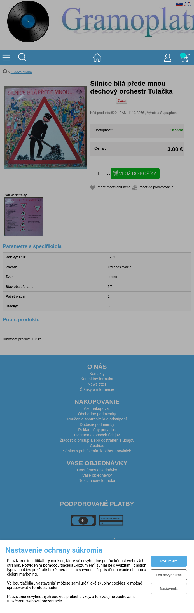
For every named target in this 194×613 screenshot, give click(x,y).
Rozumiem (168, 561)
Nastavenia (168, 589)
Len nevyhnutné (169, 575)
